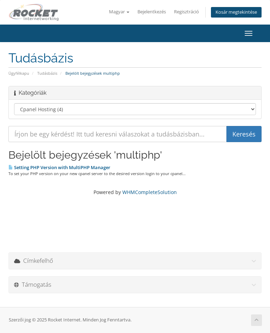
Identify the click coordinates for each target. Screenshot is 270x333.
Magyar (119, 12)
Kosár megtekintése (236, 12)
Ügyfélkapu (18, 73)
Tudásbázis (47, 73)
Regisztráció (186, 12)
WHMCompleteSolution (149, 192)
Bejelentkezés (151, 12)
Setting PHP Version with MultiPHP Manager (59, 167)
